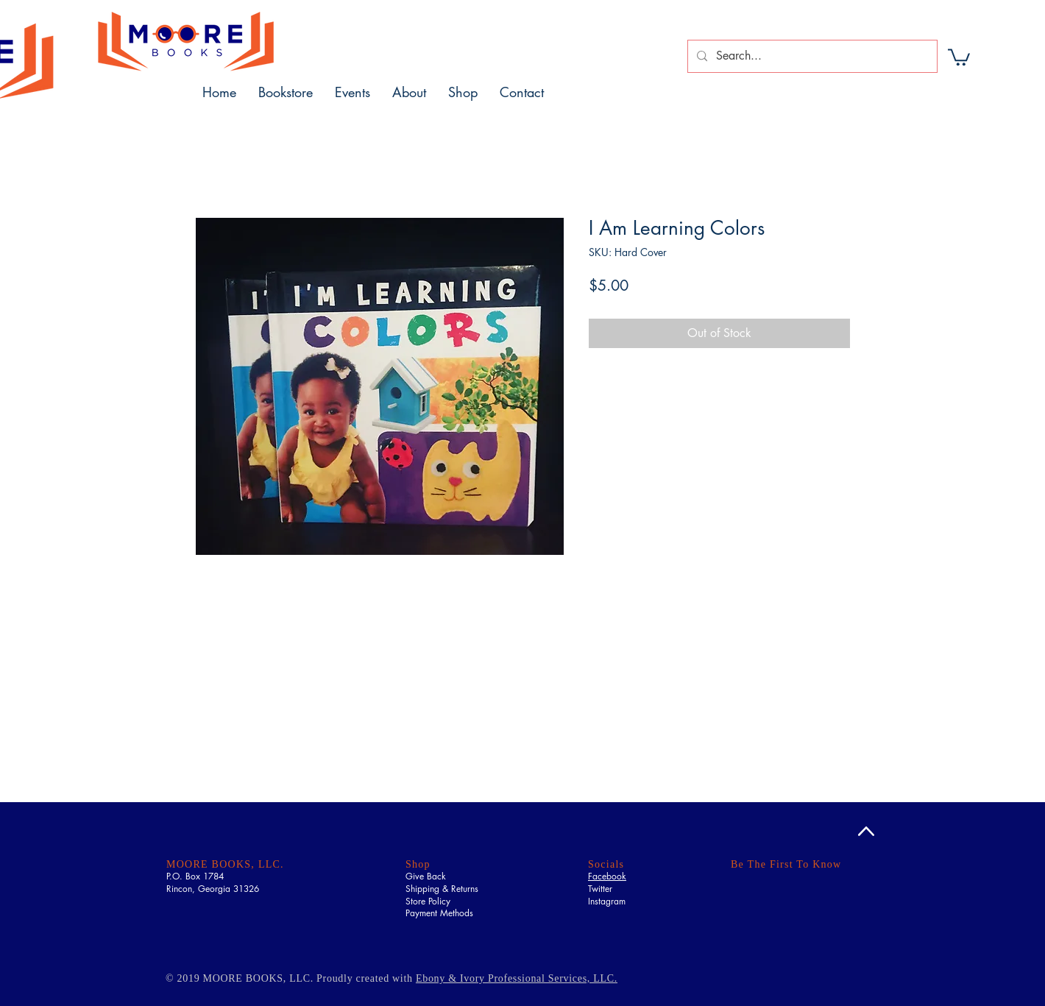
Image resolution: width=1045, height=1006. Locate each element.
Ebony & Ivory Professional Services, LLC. (516, 978)
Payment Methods (439, 913)
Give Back (425, 876)
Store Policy (427, 901)
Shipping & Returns (441, 888)
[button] (959, 56)
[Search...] (811, 56)
